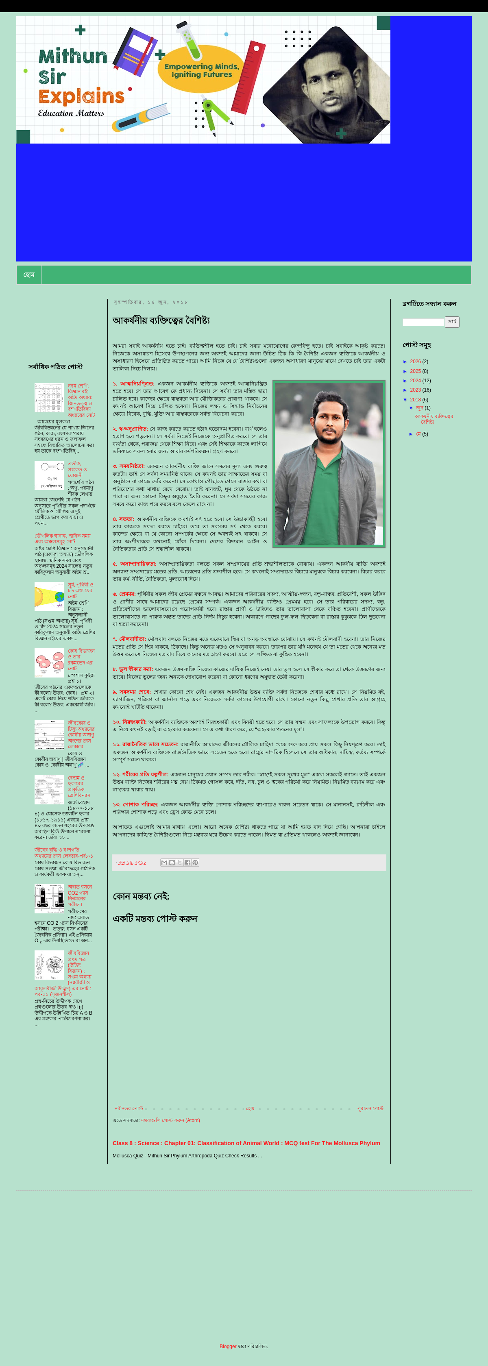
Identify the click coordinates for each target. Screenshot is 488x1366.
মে (419, 434)
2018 (416, 400)
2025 (416, 371)
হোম (29, 274)
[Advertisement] (244, 204)
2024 (416, 380)
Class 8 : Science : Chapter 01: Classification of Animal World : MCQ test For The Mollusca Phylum (246, 1143)
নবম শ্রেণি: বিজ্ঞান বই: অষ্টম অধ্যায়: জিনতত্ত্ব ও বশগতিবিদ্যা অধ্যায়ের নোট (81, 400)
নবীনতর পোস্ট (129, 1108)
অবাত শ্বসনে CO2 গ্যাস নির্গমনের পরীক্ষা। (80, 895)
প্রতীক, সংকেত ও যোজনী (77, 469)
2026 (416, 361)
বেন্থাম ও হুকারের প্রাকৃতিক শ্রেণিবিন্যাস (79, 786)
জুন (420, 408)
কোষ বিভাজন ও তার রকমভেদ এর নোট (81, 659)
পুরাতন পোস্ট (370, 1108)
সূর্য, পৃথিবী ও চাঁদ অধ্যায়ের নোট (81, 590)
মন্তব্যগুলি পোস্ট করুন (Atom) (170, 1120)
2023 (416, 390)
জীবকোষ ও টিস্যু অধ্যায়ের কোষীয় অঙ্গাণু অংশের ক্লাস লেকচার (81, 734)
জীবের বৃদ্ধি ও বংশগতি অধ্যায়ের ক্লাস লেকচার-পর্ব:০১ (64, 852)
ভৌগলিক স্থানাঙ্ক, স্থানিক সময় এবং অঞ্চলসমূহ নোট (63, 539)
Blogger (228, 1346)
